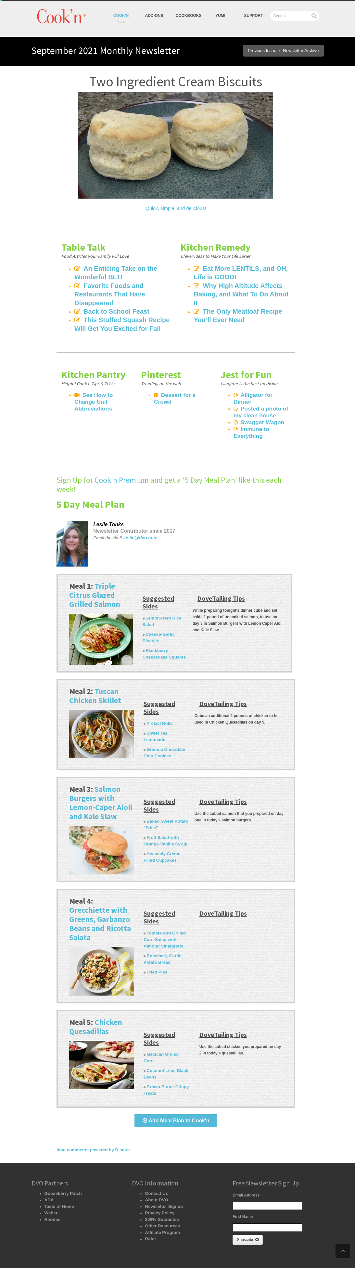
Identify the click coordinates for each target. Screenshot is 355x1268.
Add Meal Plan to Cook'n (176, 1093)
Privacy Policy (158, 1185)
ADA (48, 1172)
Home (49, 1252)
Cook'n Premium (122, 463)
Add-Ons (154, 15)
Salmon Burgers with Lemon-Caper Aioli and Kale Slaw (101, 781)
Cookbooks (189, 15)
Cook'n (121, 15)
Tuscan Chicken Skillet (95, 678)
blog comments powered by (89, 1122)
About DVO (155, 1172)
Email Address (246, 1167)
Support (253, 15)
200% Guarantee (160, 1192)
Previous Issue (267, 50)
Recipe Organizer (75, 1252)
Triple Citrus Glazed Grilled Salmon (94, 578)
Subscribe (248, 1212)
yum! (220, 15)
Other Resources (160, 1198)
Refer (150, 1211)
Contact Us (155, 1166)
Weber (50, 1185)
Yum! (160, 1252)
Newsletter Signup (162, 1179)
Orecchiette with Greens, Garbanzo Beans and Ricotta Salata (100, 903)
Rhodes (51, 1192)
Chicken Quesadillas (95, 1005)
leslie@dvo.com (138, 521)
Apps (99, 1252)
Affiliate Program (160, 1205)
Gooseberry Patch (61, 1166)
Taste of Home (57, 1179)
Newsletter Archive (302, 50)
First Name (243, 1189)
